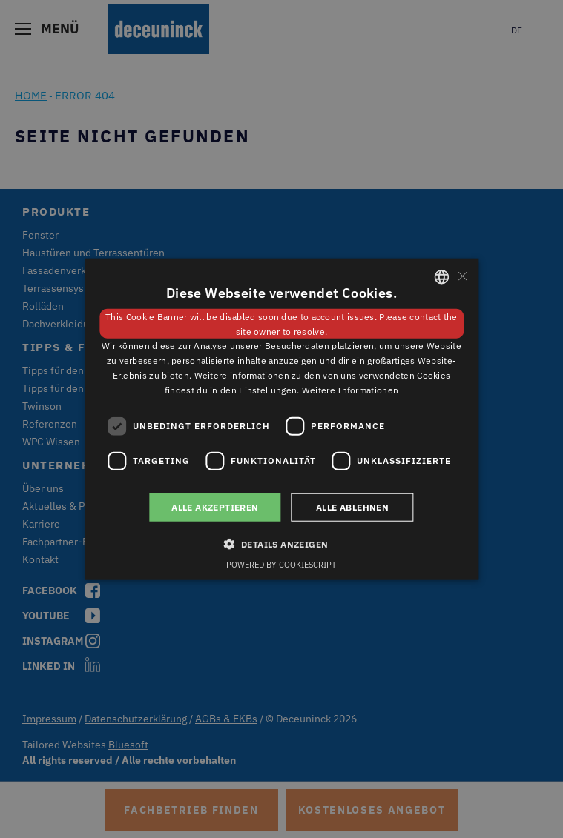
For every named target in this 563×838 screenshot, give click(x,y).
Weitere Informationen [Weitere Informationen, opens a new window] (350, 390)
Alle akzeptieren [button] (214, 506)
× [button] (461, 276)
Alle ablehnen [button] (352, 506)
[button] (282, 543)
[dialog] (281, 419)
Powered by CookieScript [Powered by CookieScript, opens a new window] (281, 564)
